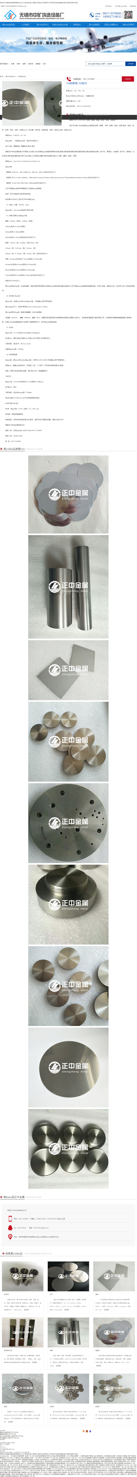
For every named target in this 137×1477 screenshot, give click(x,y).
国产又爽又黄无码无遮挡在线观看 (89, 1467)
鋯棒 (12, 64)
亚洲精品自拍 (54, 1467)
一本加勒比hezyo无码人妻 (8, 1459)
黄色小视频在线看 (120, 1461)
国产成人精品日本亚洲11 (79, 1472)
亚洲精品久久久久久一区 (124, 1465)
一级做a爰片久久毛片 (73, 1474)
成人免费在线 (98, 1456)
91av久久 (10, 1458)
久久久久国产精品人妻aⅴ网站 (114, 1472)
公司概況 (25, 25)
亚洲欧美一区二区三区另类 (68, 1467)
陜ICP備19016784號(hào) (72, 1432)
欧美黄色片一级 (129, 1463)
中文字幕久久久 (70, 1470)
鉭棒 (18, 64)
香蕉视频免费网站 (107, 1461)
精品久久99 (71, 1465)
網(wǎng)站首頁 (8, 25)
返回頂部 (2, 1451)
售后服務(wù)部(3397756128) (9, 1438)
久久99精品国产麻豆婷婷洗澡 (85, 1465)
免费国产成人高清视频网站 (30, 1472)
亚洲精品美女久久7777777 (20, 1470)
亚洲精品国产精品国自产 (116, 1470)
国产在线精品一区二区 (27, 1476)
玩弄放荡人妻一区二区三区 (9, 1465)
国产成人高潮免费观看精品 (20, 1467)
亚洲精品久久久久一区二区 (68, 1458)
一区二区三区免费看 (85, 1458)
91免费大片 (123, 1474)
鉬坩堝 (30, 64)
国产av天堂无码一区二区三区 (48, 1458)
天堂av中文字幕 (35, 1470)
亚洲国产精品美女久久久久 (39, 1467)
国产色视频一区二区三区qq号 (53, 1469)
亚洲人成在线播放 (17, 1474)
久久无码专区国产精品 (89, 1474)
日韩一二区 (34, 1458)
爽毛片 (49, 1456)
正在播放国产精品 (120, 1459)
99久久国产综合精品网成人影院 (108, 1474)
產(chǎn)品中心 (43, 25)
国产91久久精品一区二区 (84, 1470)
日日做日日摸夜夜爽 (18, 1456)
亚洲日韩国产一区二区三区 (121, 1467)
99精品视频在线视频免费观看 (56, 1463)
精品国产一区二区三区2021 (13, 1469)
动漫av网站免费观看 (59, 1456)
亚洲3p (43, 1470)
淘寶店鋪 (133, 6)
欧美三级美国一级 (64, 1472)
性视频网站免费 (80, 1461)
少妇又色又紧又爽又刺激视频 (114, 1463)
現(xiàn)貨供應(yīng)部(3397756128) (11, 1436)
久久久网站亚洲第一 (73, 1456)
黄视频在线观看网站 (94, 1461)
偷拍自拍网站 (49, 1461)
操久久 (23, 1463)
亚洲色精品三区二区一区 (57, 1465)
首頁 (1, 76)
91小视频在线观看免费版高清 (93, 1463)
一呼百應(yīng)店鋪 (120, 6)
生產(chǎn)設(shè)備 (60, 25)
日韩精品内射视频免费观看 (36, 1463)
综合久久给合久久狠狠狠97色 (103, 1459)
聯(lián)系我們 (128, 25)
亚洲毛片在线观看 (98, 1458)
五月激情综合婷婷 (110, 1456)
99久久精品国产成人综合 (74, 1463)
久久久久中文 (106, 1467)
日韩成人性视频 (122, 1456)
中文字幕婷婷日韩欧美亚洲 (118, 1469)
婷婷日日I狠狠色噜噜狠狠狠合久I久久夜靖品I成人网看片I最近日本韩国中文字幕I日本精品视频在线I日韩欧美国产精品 (39, 3)
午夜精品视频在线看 (130, 1458)
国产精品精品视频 (14, 1472)
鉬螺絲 (38, 64)
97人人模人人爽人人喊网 (48, 1472)
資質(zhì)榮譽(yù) (111, 25)
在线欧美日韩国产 (57, 1459)
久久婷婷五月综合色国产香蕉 (65, 1461)
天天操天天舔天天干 (86, 1459)
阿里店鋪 (108, 6)
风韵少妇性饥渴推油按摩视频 (33, 1469)
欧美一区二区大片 (25, 1465)
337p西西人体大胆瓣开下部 (55, 1470)
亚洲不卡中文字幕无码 (95, 1472)
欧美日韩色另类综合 (101, 1470)
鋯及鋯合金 (22, 76)
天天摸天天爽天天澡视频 (113, 1458)
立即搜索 (131, 64)
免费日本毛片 (39, 1461)
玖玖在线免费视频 (70, 1469)
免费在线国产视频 (87, 1456)
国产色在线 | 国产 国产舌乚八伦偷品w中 (37, 1474)
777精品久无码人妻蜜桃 (21, 1458)
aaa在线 (36, 1459)
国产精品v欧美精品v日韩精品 (87, 1469)
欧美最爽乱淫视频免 (59, 1474)
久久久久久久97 (102, 1469)
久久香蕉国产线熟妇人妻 (40, 1465)
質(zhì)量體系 (94, 25)
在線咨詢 (128, 79)
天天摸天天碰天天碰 (71, 1459)
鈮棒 (24, 64)
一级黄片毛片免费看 (27, 1461)
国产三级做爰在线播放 (25, 1459)
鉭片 (44, 64)
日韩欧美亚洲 (131, 1459)
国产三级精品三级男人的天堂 (105, 1465)
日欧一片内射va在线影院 (12, 1463)
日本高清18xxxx (45, 1459)
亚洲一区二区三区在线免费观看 (35, 1456)
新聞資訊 (77, 25)
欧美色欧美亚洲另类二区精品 (10, 1461)
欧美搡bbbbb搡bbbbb (12, 1476)
